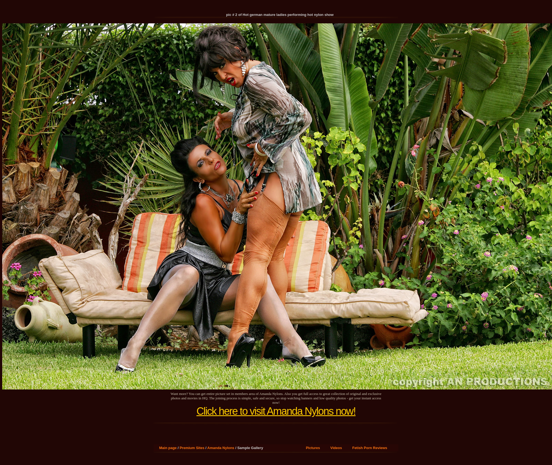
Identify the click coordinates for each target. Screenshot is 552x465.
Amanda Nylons (220, 448)
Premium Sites (192, 448)
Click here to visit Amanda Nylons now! (276, 411)
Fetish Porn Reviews (369, 448)
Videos (336, 448)
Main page (168, 448)
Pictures (313, 448)
